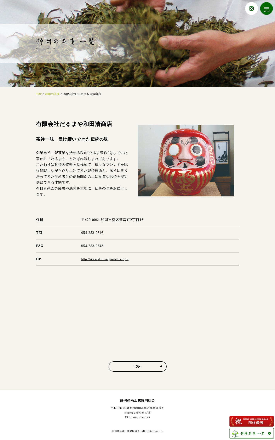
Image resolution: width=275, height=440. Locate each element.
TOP (39, 93)
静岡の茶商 (52, 93)
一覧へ (147, 367)
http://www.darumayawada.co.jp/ (107, 259)
